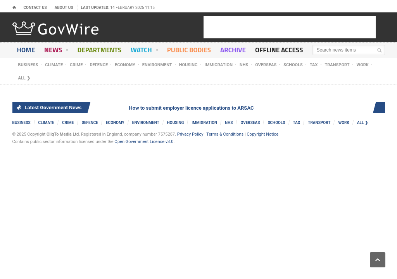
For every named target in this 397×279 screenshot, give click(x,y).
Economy (125, 64)
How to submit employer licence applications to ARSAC (192, 108)
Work (363, 64)
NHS (244, 64)
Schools (293, 64)
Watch (144, 51)
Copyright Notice (262, 134)
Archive (233, 50)
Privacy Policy (190, 134)
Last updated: (118, 7)
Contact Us (35, 7)
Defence (99, 64)
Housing (188, 64)
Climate (54, 64)
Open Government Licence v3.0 (143, 141)
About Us (64, 7)
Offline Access (279, 50)
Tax (314, 64)
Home (26, 50)
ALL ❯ (24, 78)
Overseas (265, 64)
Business (28, 64)
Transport (337, 64)
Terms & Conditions (224, 134)
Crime (76, 64)
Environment (157, 64)
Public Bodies (189, 50)
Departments (99, 50)
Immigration (219, 64)
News (56, 51)
